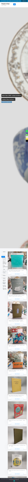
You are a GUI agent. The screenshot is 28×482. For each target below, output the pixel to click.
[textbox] (4, 274)
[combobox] (4, 274)
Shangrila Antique (5, 3)
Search (3, 256)
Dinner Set (4, 271)
